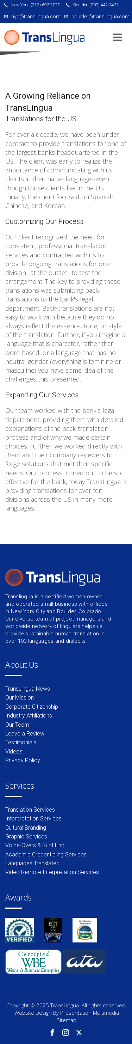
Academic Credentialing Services (46, 854)
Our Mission (19, 697)
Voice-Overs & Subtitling (34, 845)
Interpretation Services (33, 818)
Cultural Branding (25, 827)
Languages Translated (32, 863)
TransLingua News (27, 688)
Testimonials (20, 742)
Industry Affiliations (28, 715)
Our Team (17, 724)
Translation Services (30, 809)
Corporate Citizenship (31, 706)
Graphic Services (26, 836)
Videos (14, 751)
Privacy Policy (22, 760)
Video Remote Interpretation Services (52, 872)
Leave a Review (24, 733)
